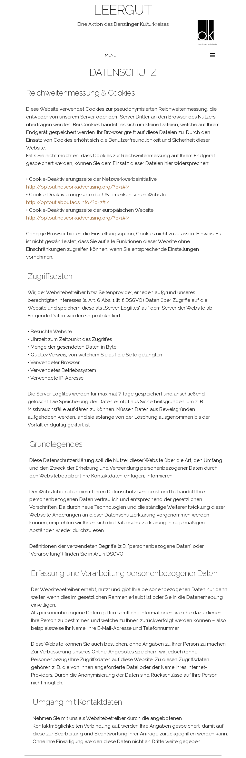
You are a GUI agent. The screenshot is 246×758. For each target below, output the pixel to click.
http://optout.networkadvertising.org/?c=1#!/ (78, 187)
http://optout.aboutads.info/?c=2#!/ (67, 202)
